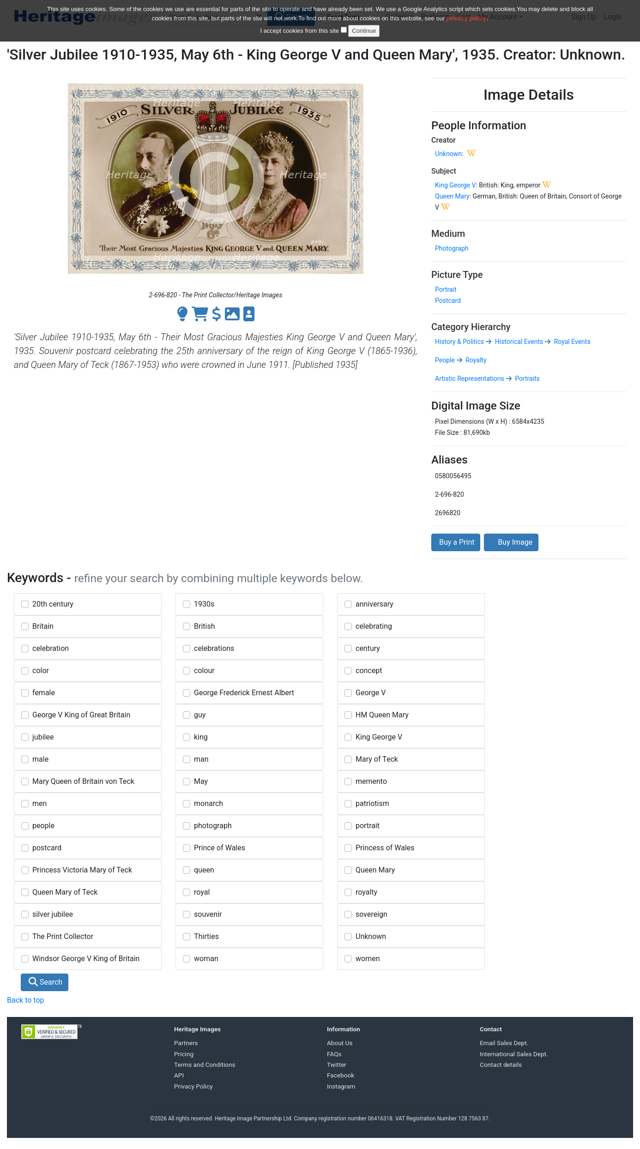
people (43, 825)
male (40, 759)
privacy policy (467, 12)
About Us (339, 1043)
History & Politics (459, 341)
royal (202, 892)
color (40, 670)
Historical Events (518, 341)
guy (199, 714)
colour (204, 670)
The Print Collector (62, 936)
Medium (448, 233)
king (201, 737)
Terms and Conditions (204, 1064)
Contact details (501, 1064)
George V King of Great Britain (81, 714)
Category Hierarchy (471, 326)
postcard (46, 847)
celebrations (214, 648)
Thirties (206, 936)
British (204, 626)
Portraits (526, 378)
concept (369, 670)
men (39, 803)
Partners (186, 1043)
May (201, 781)
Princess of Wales (385, 847)
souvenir (208, 914)
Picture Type (457, 274)
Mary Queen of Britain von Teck (83, 781)
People (445, 360)
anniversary (374, 604)
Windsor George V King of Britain (85, 958)
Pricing (183, 1054)
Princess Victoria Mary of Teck (82, 870)
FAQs (334, 1054)
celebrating (374, 626)
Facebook (340, 1075)
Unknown (448, 153)
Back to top (25, 1000)
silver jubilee (52, 914)
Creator (443, 140)
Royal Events (571, 341)
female (43, 692)
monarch (208, 803)
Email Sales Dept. (504, 1043)
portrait (368, 825)
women (368, 958)
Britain (43, 626)
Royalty (475, 360)
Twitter (336, 1064)
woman (206, 958)
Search (45, 982)
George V (371, 692)
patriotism (372, 803)
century (368, 648)
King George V (455, 185)
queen (204, 870)
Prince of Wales (219, 847)
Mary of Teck (377, 759)
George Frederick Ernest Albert (244, 692)
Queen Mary (452, 196)
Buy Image (511, 542)
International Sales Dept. (514, 1054)
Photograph (451, 248)
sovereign (371, 914)
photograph (213, 825)
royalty (366, 892)
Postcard (448, 300)
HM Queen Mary (382, 714)
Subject (443, 171)
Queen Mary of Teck (64, 892)
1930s (204, 604)
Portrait (445, 289)
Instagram (341, 1086)
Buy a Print (455, 542)
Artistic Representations (469, 378)
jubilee (43, 737)
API (179, 1075)
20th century (52, 604)
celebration (50, 648)
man (201, 759)
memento (371, 781)
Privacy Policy (193, 1086)
